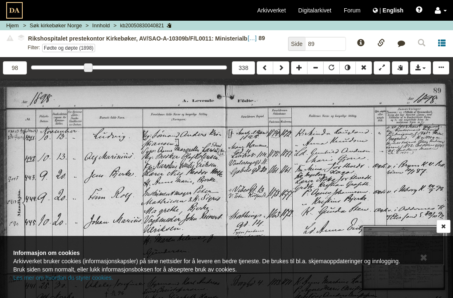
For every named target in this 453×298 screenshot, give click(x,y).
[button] (441, 10)
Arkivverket (271, 10)
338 (243, 68)
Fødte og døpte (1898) (68, 48)
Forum (352, 10)
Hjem (12, 25)
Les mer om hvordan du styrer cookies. (63, 277)
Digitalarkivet (314, 10)
